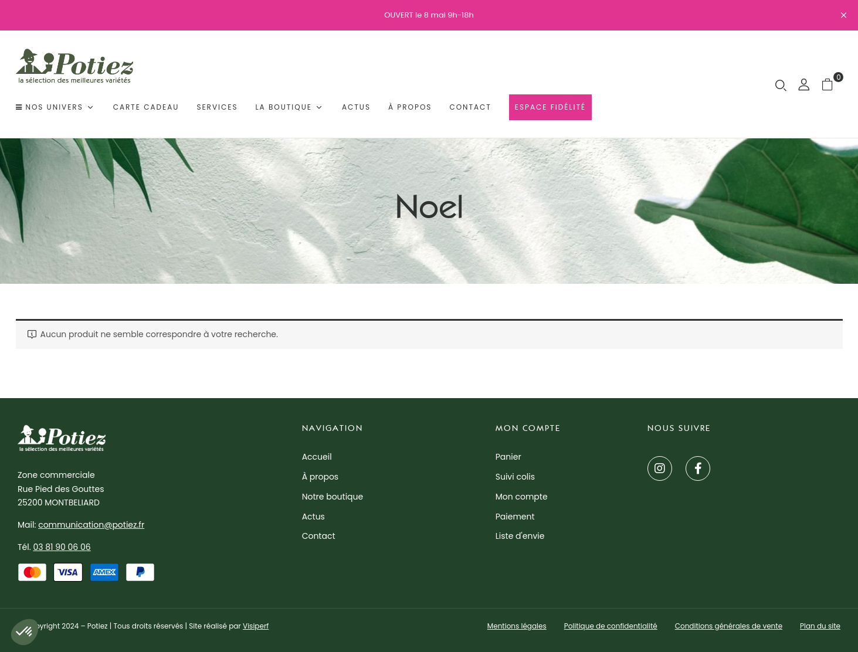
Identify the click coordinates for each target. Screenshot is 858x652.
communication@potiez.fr (91, 525)
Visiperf (256, 626)
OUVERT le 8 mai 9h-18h (428, 15)
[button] (832, 84)
